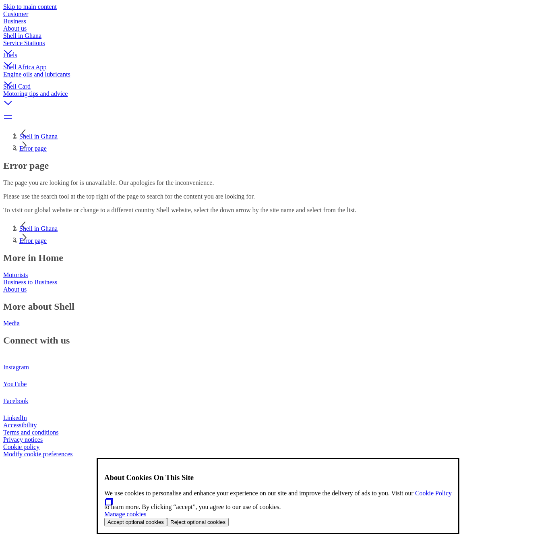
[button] (278, 45)
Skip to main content (30, 6)
